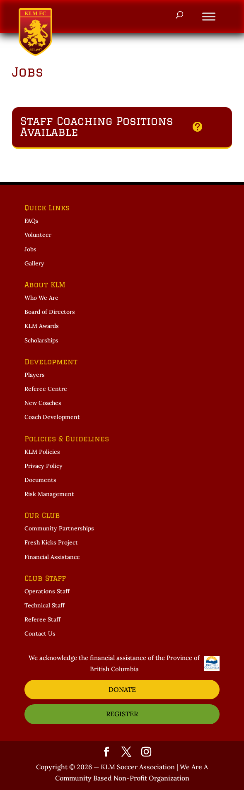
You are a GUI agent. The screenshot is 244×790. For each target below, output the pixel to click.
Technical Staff (44, 605)
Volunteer (37, 234)
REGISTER (122, 714)
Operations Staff (47, 591)
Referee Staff (42, 619)
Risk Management (49, 494)
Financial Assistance (52, 557)
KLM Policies (42, 451)
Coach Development (52, 417)
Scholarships (41, 340)
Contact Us (40, 633)
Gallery (34, 263)
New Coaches (42, 403)
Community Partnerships (59, 528)
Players (34, 374)
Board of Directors (49, 312)
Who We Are (41, 297)
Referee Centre (45, 389)
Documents (40, 480)
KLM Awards (41, 326)
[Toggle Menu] (208, 16)
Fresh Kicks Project (51, 542)
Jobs (30, 249)
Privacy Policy (43, 466)
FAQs (31, 220)
